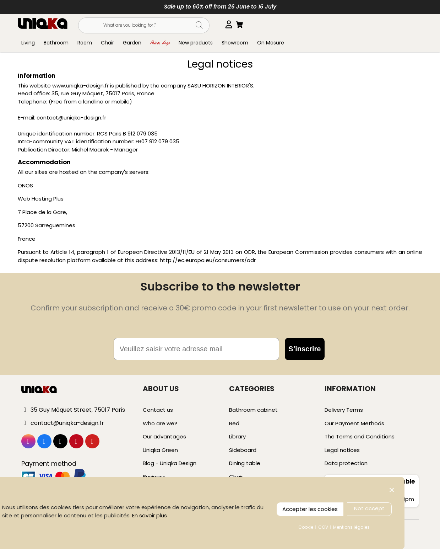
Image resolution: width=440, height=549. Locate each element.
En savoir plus (149, 515)
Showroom (235, 42)
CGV (323, 527)
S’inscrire (304, 349)
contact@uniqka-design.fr (71, 117)
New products (196, 42)
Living (28, 42)
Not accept (369, 508)
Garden (132, 42)
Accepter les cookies (310, 509)
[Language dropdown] (231, 24)
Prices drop (160, 42)
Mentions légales (351, 527)
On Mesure (270, 42)
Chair (107, 42)
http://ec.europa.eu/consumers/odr (208, 260)
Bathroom (56, 42)
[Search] (144, 25)
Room (84, 42)
